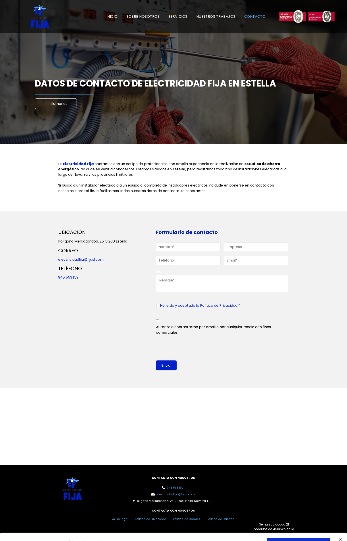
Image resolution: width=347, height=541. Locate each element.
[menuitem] (112, 16)
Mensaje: (163, 271)
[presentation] (189, 347)
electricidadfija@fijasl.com (81, 259)
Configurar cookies (299, 532)
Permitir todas (299, 520)
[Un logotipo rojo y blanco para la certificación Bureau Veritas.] (292, 16)
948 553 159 (68, 277)
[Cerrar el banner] (340, 515)
